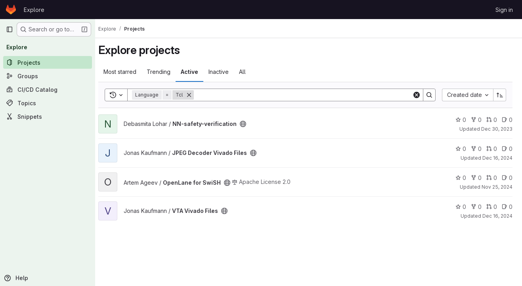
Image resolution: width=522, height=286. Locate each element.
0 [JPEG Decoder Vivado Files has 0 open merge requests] (491, 148)
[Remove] (195, 95)
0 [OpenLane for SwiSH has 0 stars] (460, 177)
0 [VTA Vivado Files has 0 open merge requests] (491, 206)
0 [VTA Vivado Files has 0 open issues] (507, 206)
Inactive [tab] (225, 71)
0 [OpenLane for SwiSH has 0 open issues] (507, 177)
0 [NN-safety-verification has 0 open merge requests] (491, 119)
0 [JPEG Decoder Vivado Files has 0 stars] (460, 148)
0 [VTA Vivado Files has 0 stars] (460, 206)
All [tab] (248, 71)
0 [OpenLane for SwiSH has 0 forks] (476, 177)
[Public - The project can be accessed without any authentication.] (249, 124)
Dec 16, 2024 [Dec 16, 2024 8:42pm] (497, 158)
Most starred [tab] (126, 71)
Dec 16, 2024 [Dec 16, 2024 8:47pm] (497, 216)
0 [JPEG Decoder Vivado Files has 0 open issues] (507, 148)
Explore (34, 9)
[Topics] (47, 103)
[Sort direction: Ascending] (499, 95)
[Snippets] (47, 116)
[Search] (306, 95)
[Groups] (47, 76)
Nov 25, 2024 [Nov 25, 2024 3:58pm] (497, 187)
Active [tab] (196, 71)
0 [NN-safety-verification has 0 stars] (460, 119)
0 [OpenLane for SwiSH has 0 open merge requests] (491, 177)
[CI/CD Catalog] (47, 89)
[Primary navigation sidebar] (9, 29)
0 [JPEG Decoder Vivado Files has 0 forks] (476, 148)
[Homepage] (10, 9)
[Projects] (47, 62)
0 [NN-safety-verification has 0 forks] (476, 119)
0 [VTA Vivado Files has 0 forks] (476, 206)
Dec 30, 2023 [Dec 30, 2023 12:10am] (496, 129)
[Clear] (416, 95)
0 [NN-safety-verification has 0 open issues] (507, 119)
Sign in (504, 9)
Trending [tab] (165, 71)
